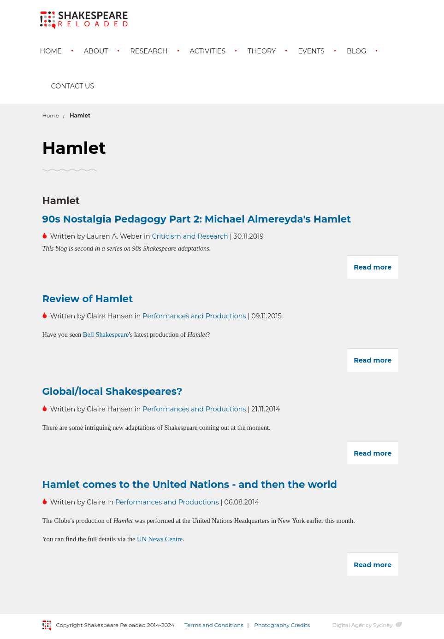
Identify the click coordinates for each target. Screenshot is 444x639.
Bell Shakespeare (106, 334)
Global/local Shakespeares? (112, 391)
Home (51, 51)
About (96, 51)
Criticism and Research (190, 236)
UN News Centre (160, 539)
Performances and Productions (194, 316)
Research (148, 51)
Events (311, 51)
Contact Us (73, 86)
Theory (262, 51)
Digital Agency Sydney (362, 625)
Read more (376, 271)
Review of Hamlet (87, 299)
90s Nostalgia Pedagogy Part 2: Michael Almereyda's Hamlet (196, 219)
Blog (356, 51)
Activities (208, 51)
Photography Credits (282, 625)
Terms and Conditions (213, 625)
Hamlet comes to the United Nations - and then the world (189, 484)
